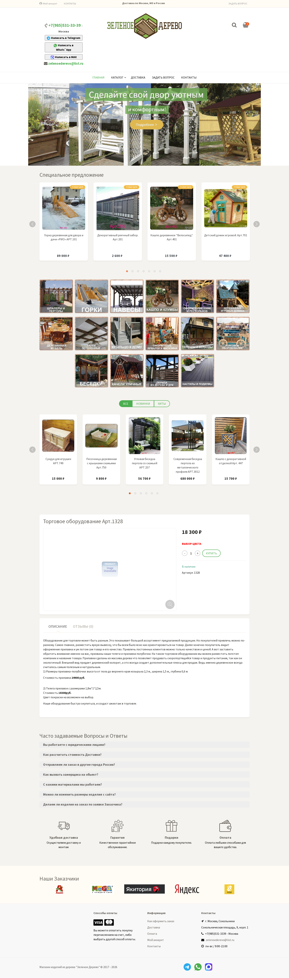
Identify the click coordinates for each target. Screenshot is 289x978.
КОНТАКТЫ (70, 3)
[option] (64, 224)
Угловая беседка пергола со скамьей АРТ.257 (144, 463)
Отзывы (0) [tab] (83, 626)
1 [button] (127, 271)
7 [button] (160, 271)
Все (125, 403)
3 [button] (138, 271)
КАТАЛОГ (117, 77)
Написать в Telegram (63, 38)
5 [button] (149, 271)
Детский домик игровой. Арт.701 (225, 235)
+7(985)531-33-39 (64, 25)
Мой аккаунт (50, 3)
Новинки (143, 403)
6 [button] (155, 271)
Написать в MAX (64, 57)
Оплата (152, 933)
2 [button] (132, 271)
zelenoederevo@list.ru (65, 63)
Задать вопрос (163, 77)
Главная (98, 77)
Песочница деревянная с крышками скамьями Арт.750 (101, 463)
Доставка (138, 77)
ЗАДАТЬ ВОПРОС (237, 3)
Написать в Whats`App (64, 47)
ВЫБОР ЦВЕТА (191, 543)
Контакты (189, 77)
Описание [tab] (57, 626)
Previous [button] (32, 224)
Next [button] (256, 224)
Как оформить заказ (160, 921)
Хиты (162, 403)
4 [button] (143, 271)
